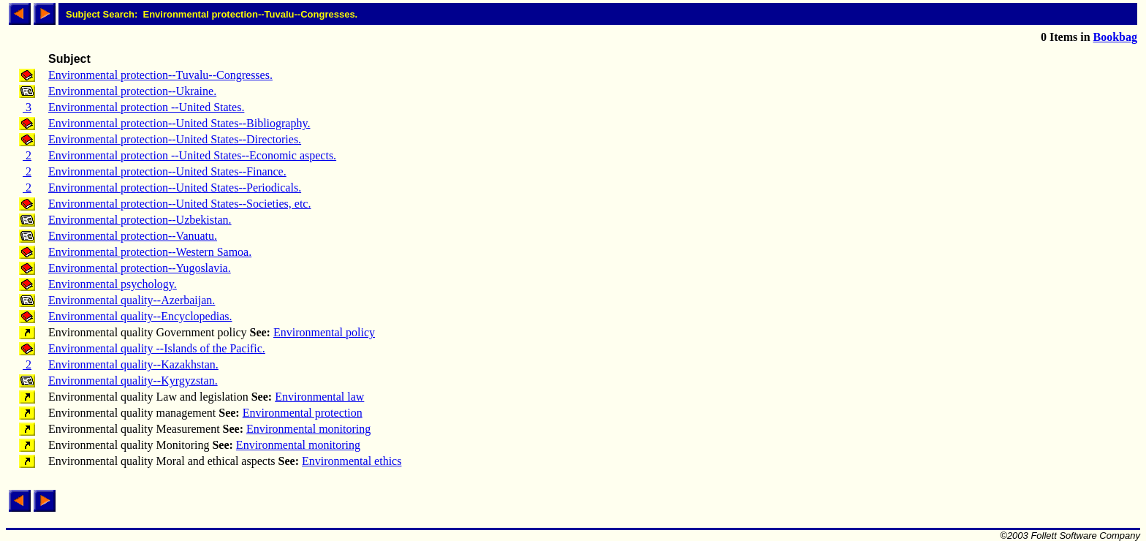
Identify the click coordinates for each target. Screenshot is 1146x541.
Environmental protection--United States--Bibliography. (179, 123)
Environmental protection (303, 412)
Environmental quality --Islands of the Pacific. (156, 348)
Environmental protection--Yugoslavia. (139, 268)
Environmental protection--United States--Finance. (167, 171)
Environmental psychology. (112, 284)
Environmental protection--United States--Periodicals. (174, 187)
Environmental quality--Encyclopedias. (140, 316)
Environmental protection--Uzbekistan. (140, 219)
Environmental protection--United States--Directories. (174, 139)
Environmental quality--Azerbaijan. (131, 300)
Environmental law (319, 396)
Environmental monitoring (308, 429)
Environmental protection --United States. (146, 107)
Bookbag (1115, 37)
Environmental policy (324, 332)
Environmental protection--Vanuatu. (132, 236)
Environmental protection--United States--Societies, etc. (179, 203)
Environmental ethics (351, 461)
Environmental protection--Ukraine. (132, 91)
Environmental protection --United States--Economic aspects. (192, 155)
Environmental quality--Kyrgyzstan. (133, 380)
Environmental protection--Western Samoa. (149, 252)
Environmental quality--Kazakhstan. (133, 364)
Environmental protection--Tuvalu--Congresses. (160, 75)
